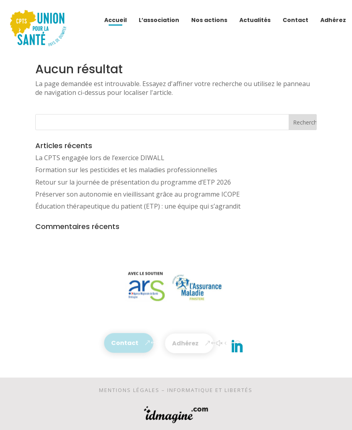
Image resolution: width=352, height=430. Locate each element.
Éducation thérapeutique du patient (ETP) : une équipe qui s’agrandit (138, 206)
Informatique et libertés (210, 391)
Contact (124, 343)
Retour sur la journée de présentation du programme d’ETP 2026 (133, 182)
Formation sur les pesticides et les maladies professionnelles (126, 169)
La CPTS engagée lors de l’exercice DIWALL (99, 157)
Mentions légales (129, 391)
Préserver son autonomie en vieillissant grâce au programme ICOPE (137, 194)
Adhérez (185, 343)
